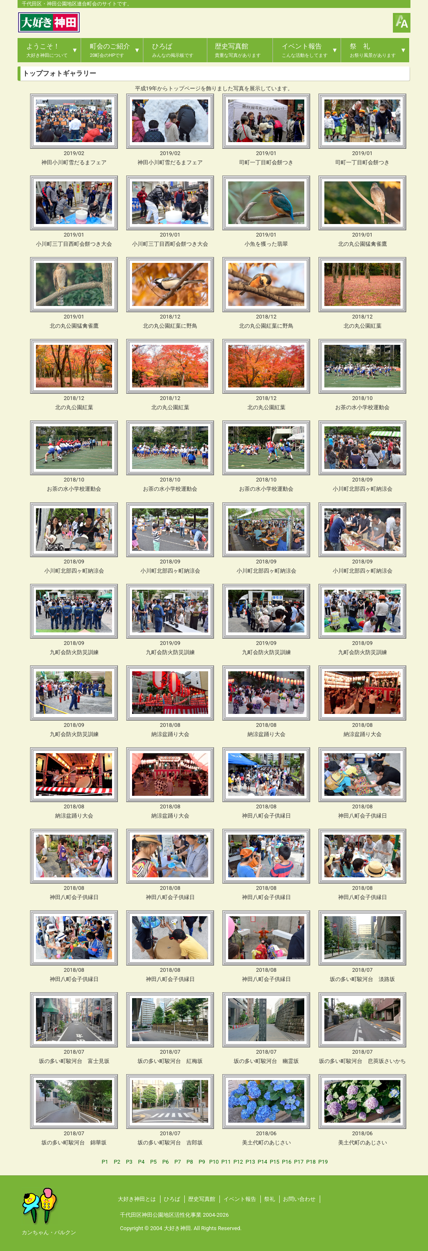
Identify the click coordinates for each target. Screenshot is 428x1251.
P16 (287, 1162)
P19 (323, 1162)
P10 (214, 1162)
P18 (311, 1162)
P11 (226, 1162)
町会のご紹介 (110, 50)
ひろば (173, 50)
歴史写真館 (238, 50)
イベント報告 (305, 50)
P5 (153, 1162)
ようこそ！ (47, 50)
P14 (263, 1162)
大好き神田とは (137, 1199)
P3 (129, 1162)
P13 (250, 1162)
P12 (238, 1162)
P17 (299, 1162)
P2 (117, 1162)
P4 (141, 1162)
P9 (202, 1162)
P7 (177, 1162)
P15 (275, 1162)
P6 (165, 1162)
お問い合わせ (299, 1199)
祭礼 (269, 1199)
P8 (189, 1162)
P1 (105, 1162)
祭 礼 (373, 50)
